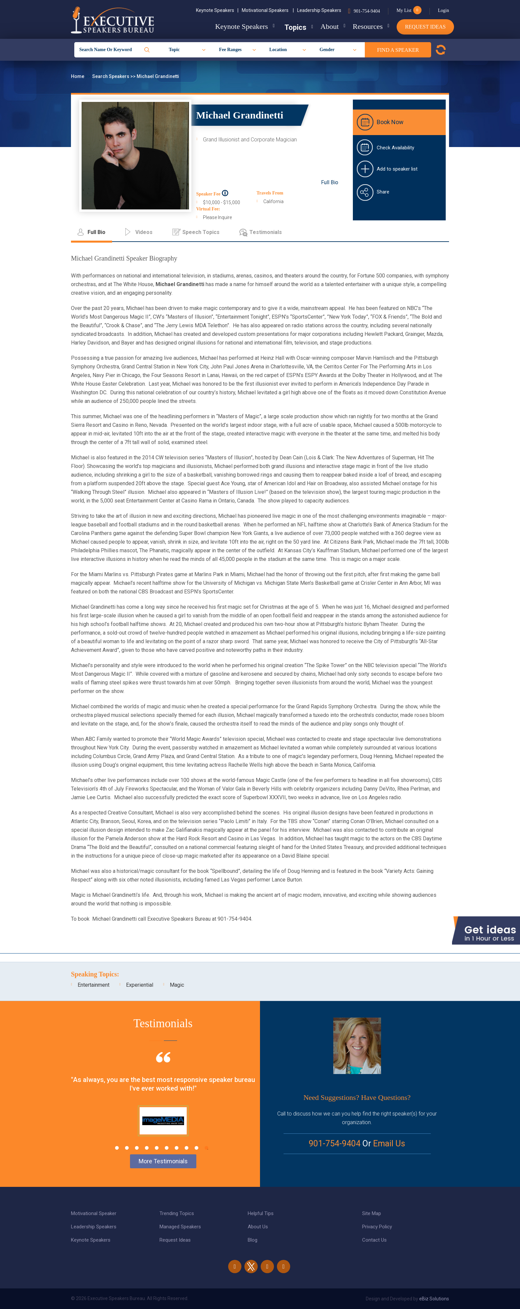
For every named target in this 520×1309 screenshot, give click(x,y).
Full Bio (329, 182)
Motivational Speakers (268, 10)
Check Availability (395, 148)
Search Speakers (111, 76)
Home (78, 76)
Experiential (139, 985)
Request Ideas (425, 27)
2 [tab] (127, 1148)
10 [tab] (206, 1148)
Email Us (389, 1143)
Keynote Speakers (217, 10)
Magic (177, 985)
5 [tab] (157, 1148)
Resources (365, 26)
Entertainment (93, 985)
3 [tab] (137, 1148)
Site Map (371, 1213)
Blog (252, 1240)
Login (443, 10)
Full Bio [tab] (96, 232)
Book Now (390, 121)
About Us (258, 1227)
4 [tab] (147, 1148)
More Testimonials (163, 1161)
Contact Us (374, 1240)
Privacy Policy (377, 1227)
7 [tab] (176, 1148)
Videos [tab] (144, 232)
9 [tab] (196, 1148)
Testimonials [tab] (265, 232)
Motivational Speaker (93, 1213)
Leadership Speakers (319, 10)
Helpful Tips (261, 1213)
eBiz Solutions (434, 1298)
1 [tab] (117, 1148)
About (324, 26)
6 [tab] (166, 1148)
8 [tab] (186, 1148)
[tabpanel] (163, 1102)
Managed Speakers (180, 1227)
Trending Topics (177, 1213)
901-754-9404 (367, 11)
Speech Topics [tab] (201, 232)
